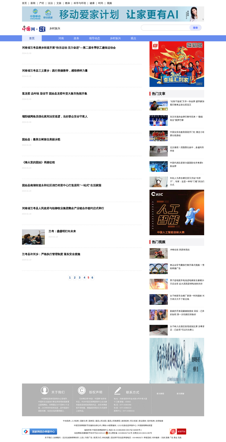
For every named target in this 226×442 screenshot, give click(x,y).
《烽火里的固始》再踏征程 (38, 162)
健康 (92, 3)
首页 (24, 3)
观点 (133, 38)
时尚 (100, 3)
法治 (50, 3)
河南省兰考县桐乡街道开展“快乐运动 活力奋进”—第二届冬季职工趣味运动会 (69, 47)
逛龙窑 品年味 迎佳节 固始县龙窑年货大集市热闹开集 (54, 93)
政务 (76, 38)
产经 (41, 3)
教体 (67, 3)
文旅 (58, 3)
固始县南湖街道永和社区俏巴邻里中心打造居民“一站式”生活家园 (61, 185)
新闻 (33, 3)
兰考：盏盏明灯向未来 (62, 231)
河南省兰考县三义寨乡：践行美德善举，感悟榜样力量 (55, 70)
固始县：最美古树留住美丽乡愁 (41, 139)
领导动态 (94, 38)
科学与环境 (80, 3)
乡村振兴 (115, 38)
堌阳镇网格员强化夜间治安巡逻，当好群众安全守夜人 (55, 116)
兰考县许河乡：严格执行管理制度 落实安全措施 (51, 254)
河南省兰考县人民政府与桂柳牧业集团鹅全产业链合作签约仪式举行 (63, 208)
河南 (61, 38)
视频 (109, 3)
